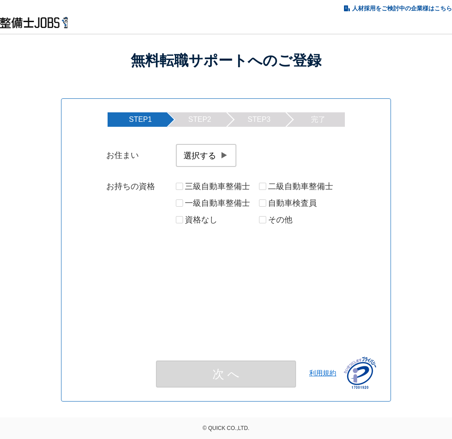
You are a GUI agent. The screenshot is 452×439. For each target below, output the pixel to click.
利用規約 (322, 373)
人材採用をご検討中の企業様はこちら (402, 8)
